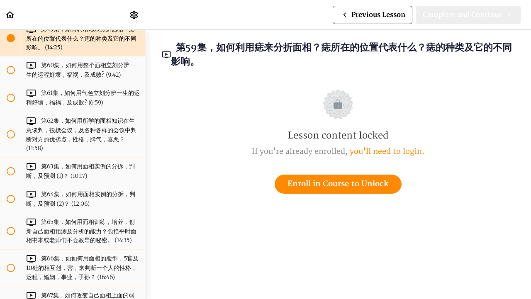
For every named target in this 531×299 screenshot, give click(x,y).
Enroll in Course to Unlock (338, 184)
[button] (10, 14)
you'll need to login (386, 151)
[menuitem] (134, 14)
